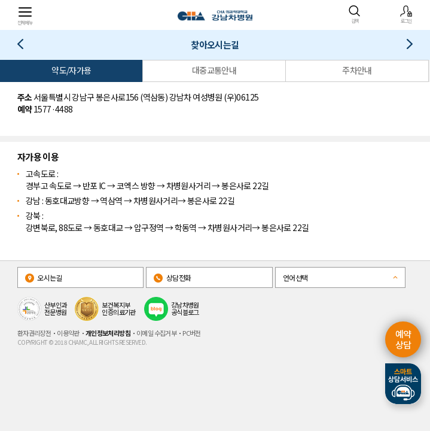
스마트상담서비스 (403, 383)
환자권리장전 (34, 333)
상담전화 (172, 277)
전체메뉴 (25, 15)
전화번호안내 (405, 46)
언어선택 (295, 277)
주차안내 (357, 70)
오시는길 (43, 277)
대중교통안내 (214, 70)
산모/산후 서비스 (24, 46)
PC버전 (191, 333)
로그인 (406, 14)
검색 (354, 14)
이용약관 (68, 333)
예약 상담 (403, 339)
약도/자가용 (71, 70)
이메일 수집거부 (156, 333)
